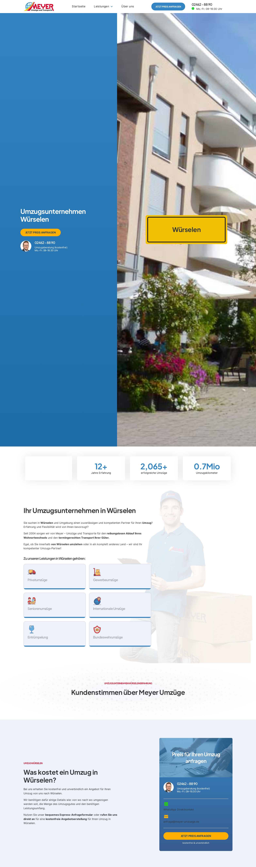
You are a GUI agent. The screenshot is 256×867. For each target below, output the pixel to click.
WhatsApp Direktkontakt (178, 809)
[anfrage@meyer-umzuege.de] (166, 816)
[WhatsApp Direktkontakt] (166, 804)
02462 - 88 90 (202, 4)
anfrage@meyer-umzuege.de (181, 821)
